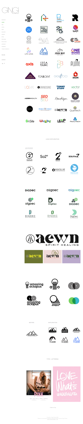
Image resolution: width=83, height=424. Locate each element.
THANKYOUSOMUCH (5, 49)
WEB (2, 24)
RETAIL (3, 36)
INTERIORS (3, 44)
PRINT (3, 29)
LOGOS (3, 22)
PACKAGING (4, 39)
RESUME (3, 55)
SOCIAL (3, 27)
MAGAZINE (3, 32)
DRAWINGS (4, 46)
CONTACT (4, 59)
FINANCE (3, 34)
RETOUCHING (4, 41)
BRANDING (4, 19)
